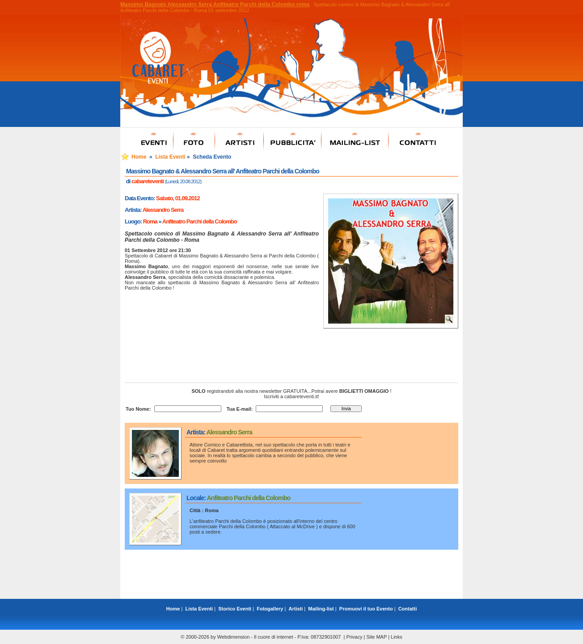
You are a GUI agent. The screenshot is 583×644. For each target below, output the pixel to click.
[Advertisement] (291, 579)
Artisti (296, 608)
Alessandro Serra (163, 209)
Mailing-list (321, 608)
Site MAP (376, 637)
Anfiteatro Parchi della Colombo (199, 221)
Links (396, 637)
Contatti (407, 608)
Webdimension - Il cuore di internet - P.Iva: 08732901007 (279, 637)
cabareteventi (147, 181)
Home (138, 157)
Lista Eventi (170, 157)
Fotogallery (270, 608)
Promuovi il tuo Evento (366, 608)
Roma (150, 221)
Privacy (354, 637)
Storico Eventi (234, 608)
